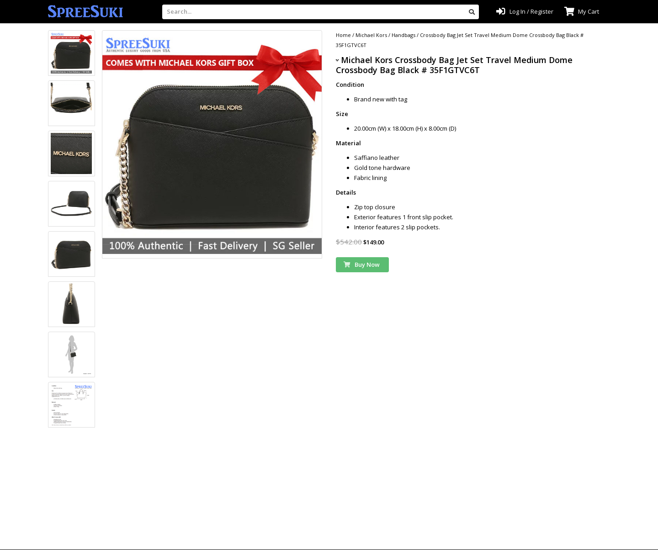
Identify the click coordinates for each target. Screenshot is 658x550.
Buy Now (362, 264)
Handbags (403, 35)
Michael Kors (371, 35)
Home (343, 35)
